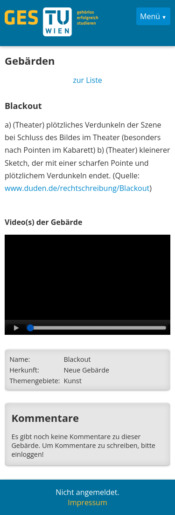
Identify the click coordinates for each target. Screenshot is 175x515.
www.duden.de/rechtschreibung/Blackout (77, 188)
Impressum (87, 502)
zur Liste (87, 80)
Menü (150, 16)
